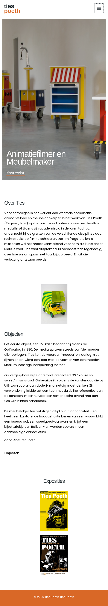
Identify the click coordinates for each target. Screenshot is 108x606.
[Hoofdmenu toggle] (99, 8)
